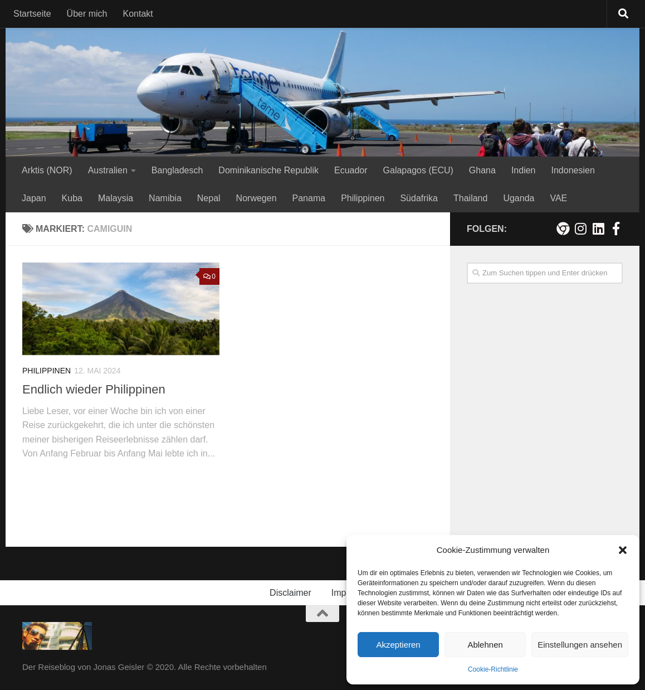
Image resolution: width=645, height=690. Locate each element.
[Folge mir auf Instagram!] (580, 228)
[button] (622, 550)
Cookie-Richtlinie (493, 669)
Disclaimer (290, 592)
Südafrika (419, 198)
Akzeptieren (398, 644)
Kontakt (138, 13)
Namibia (165, 198)
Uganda (518, 198)
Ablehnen (484, 644)
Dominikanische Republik (268, 170)
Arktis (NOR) (47, 170)
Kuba (72, 198)
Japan (34, 198)
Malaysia (115, 198)
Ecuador (351, 170)
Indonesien (572, 170)
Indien (523, 170)
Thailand (470, 198)
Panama (309, 198)
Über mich (87, 13)
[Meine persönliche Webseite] (562, 228)
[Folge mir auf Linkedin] (598, 228)
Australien (108, 170)
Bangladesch (177, 170)
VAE (558, 198)
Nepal (209, 198)
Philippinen (362, 198)
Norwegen (256, 198)
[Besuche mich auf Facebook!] (616, 228)
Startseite (32, 13)
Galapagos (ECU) (418, 170)
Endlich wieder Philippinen (93, 389)
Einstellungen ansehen (580, 644)
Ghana (482, 170)
